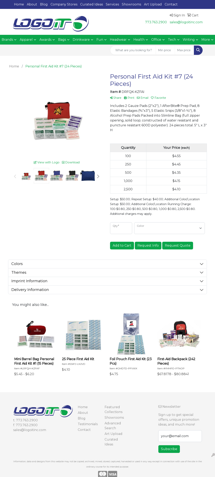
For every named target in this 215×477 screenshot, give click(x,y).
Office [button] (156, 40)
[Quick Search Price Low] (165, 50)
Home (19, 4)
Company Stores (64, 4)
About (32, 4)
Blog (44, 4)
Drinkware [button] (81, 40)
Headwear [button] (118, 40)
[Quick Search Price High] (184, 50)
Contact (171, 4)
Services (112, 4)
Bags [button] (62, 40)
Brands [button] (7, 40)
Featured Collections (113, 409)
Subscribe (169, 449)
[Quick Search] (133, 50)
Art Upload (153, 4)
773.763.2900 (156, 22)
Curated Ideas (91, 4)
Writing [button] (189, 40)
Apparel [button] (26, 40)
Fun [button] (99, 40)
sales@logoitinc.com (186, 22)
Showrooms (131, 4)
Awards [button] (45, 40)
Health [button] (139, 40)
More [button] (205, 40)
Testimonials (88, 424)
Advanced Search (113, 425)
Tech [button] (172, 40)
